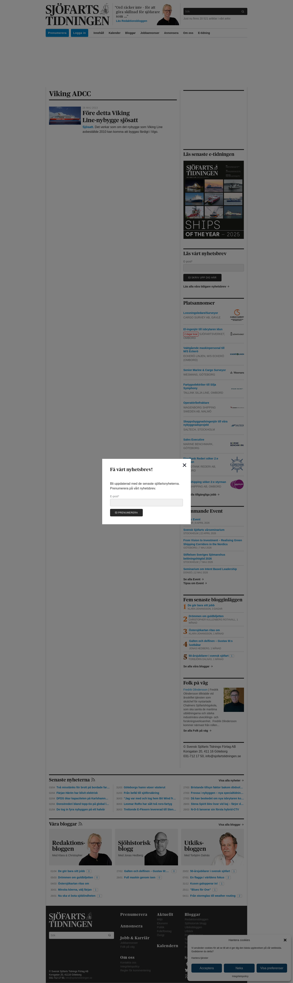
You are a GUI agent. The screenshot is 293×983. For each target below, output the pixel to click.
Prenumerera (126, 512)
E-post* (146, 500)
